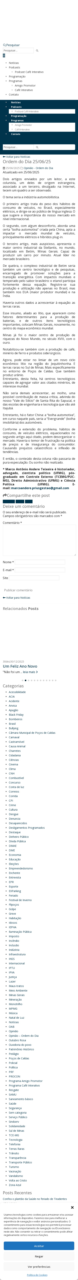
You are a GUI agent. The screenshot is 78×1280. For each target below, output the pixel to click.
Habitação (15, 918)
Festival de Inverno (20, 900)
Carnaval (14, 737)
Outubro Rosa (17, 1040)
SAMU (12, 1094)
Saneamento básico (21, 1099)
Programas (15, 81)
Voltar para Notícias (16, 156)
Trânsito (14, 1153)
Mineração (15, 999)
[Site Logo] (40, 13)
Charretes (15, 751)
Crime (12, 805)
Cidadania (15, 755)
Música (13, 1013)
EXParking (15, 891)
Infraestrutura (17, 954)
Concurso (14, 782)
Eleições (14, 864)
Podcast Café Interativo (29, 72)
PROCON (14, 1076)
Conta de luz (16, 787)
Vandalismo (16, 1176)
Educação (15, 859)
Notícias (14, 63)
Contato (14, 94)
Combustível (16, 778)
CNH (11, 773)
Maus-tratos (16, 986)
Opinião (13, 1031)
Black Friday (16, 714)
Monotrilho (15, 1004)
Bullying (13, 728)
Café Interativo (24, 90)
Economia (15, 855)
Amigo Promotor (25, 85)
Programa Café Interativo (24, 1085)
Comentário (12, 523)
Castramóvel (16, 742)
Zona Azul (15, 1185)
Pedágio (14, 1054)
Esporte (13, 886)
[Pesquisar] (37, 50)
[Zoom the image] (39, 31)
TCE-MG (14, 1135)
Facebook (9, 501)
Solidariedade (17, 1126)
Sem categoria (18, 1112)
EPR (11, 882)
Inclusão (14, 945)
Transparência (17, 1158)
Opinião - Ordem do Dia (38, 168)
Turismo (14, 1167)
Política (13, 1067)
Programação (17, 76)
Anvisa (13, 705)
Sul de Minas (16, 1130)
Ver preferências (39, 1267)
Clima (12, 769)
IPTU (12, 968)
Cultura (13, 809)
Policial (13, 1063)
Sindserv (14, 1121)
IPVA (11, 972)
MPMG (13, 1008)
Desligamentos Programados (27, 827)
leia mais (30, 672)
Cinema (13, 764)
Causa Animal (17, 746)
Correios (14, 791)
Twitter (20, 501)
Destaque (15, 832)
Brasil (12, 723)
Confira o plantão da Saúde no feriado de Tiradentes (35, 1199)
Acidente (14, 701)
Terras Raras (16, 1149)
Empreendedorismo (21, 868)
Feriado (13, 895)
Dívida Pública (17, 841)
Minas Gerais (17, 995)
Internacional (17, 963)
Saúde (12, 1103)
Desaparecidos (18, 823)
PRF (11, 1072)
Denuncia (14, 818)
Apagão (13, 710)
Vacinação (15, 1171)
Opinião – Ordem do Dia (24, 1035)
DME (12, 850)
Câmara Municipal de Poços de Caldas (32, 732)
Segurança (15, 1108)
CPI (11, 800)
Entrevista (15, 877)
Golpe (12, 909)
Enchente (14, 873)
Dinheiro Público (19, 837)
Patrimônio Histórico (21, 1049)
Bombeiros (15, 719)
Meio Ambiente (18, 990)
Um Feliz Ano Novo (20, 666)
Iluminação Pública (20, 931)
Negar (39, 1256)
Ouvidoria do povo (20, 1045)
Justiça (13, 977)
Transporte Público (20, 1162)
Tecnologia (15, 1140)
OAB (11, 1026)
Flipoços (14, 904)
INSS (12, 959)
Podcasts (14, 67)
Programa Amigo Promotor (25, 1081)
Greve (12, 913)
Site (5, 578)
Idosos (13, 922)
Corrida (13, 796)
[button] (72, 1207)
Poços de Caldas (19, 1058)
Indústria (14, 950)
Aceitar (39, 1246)
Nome (8, 562)
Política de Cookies (37, 1275)
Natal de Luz (16, 1017)
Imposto (14, 936)
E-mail (29, 501)
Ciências (14, 760)
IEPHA (12, 927)
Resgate (14, 1090)
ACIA (12, 696)
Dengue (13, 814)
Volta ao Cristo (18, 1180)
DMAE (13, 846)
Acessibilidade (17, 692)
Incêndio (14, 941)
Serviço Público (18, 1117)
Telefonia (14, 1144)
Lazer (12, 981)
